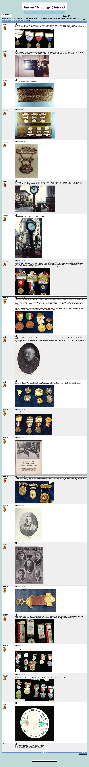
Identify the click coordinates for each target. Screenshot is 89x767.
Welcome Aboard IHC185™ (7, 18)
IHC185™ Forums (58, 12)
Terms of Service (51, 757)
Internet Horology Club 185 (18, 18)
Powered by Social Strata (44, 752)
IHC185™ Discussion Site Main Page (31, 18)
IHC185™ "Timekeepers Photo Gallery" (64, 18)
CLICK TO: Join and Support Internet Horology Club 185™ (43, 12)
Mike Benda (5, 743)
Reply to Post (81, 753)
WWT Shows (30, 12)
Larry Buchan (5, 23)
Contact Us (36, 757)
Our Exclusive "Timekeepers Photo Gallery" (47, 18)
